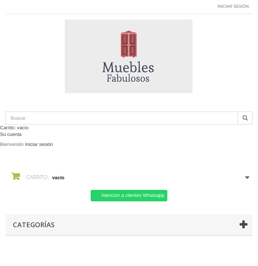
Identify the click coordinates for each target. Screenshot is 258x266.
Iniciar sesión (233, 6)
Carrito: (14, 127)
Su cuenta (11, 134)
